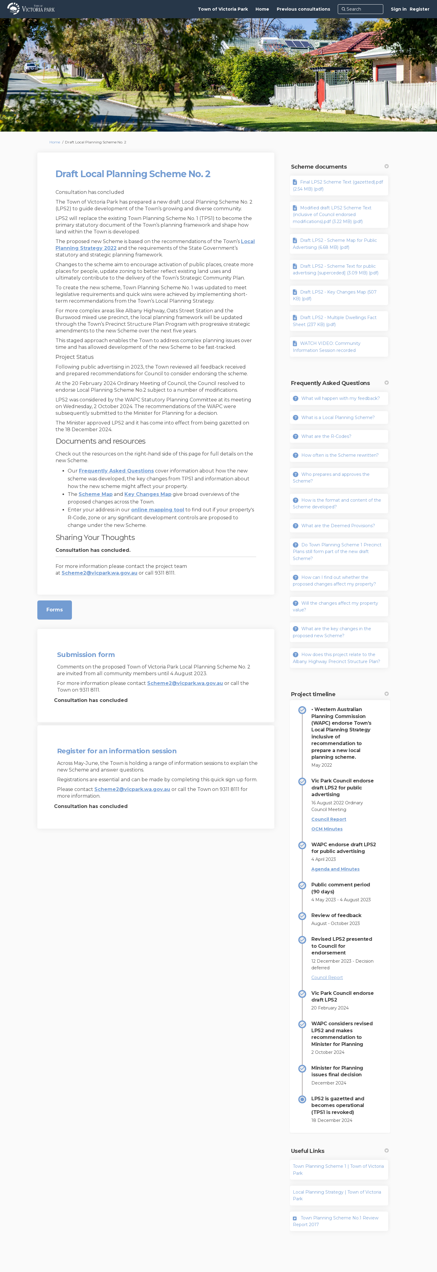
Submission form (86, 655)
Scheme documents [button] (340, 166)
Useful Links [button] (340, 1151)
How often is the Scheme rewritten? (340, 455)
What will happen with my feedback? (340, 398)
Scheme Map (96, 494)
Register (419, 9)
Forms (54, 610)
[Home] (262, 9)
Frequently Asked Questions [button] (340, 383)
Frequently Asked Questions (116, 471)
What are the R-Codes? (326, 436)
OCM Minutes (327, 829)
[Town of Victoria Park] (222, 9)
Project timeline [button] (340, 694)
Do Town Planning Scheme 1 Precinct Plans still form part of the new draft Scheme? (337, 551)
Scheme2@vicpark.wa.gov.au (99, 573)
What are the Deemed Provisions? (338, 525)
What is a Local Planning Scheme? (338, 417)
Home (54, 142)
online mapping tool (157, 510)
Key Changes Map (147, 494)
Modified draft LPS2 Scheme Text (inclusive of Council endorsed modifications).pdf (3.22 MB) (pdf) (332, 214)
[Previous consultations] (303, 9)
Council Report (328, 819)
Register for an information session (117, 751)
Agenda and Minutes (335, 869)
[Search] (360, 9)
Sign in (399, 9)
